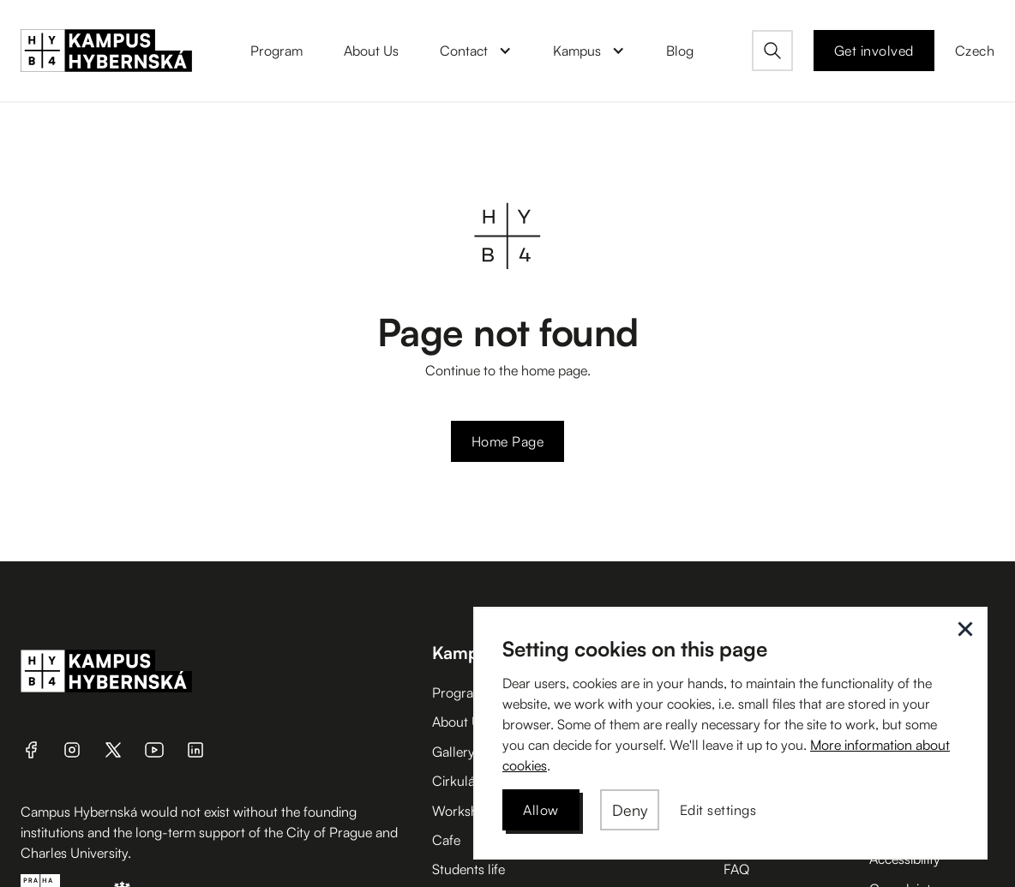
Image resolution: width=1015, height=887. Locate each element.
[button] (475, 50)
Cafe (446, 839)
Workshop (463, 810)
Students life (468, 869)
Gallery (453, 751)
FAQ (736, 869)
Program (458, 692)
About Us (459, 721)
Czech (975, 50)
